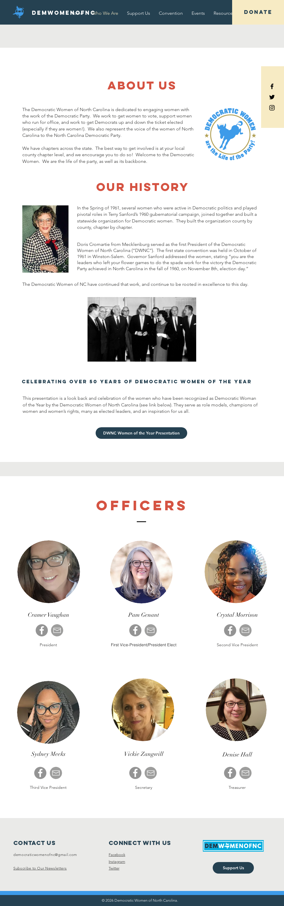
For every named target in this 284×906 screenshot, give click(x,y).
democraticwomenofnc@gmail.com (45, 854)
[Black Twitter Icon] (272, 97)
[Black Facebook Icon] (272, 86)
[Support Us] (233, 868)
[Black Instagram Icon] (272, 107)
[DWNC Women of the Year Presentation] (141, 433)
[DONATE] (258, 12)
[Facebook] (230, 630)
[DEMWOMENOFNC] (63, 13)
